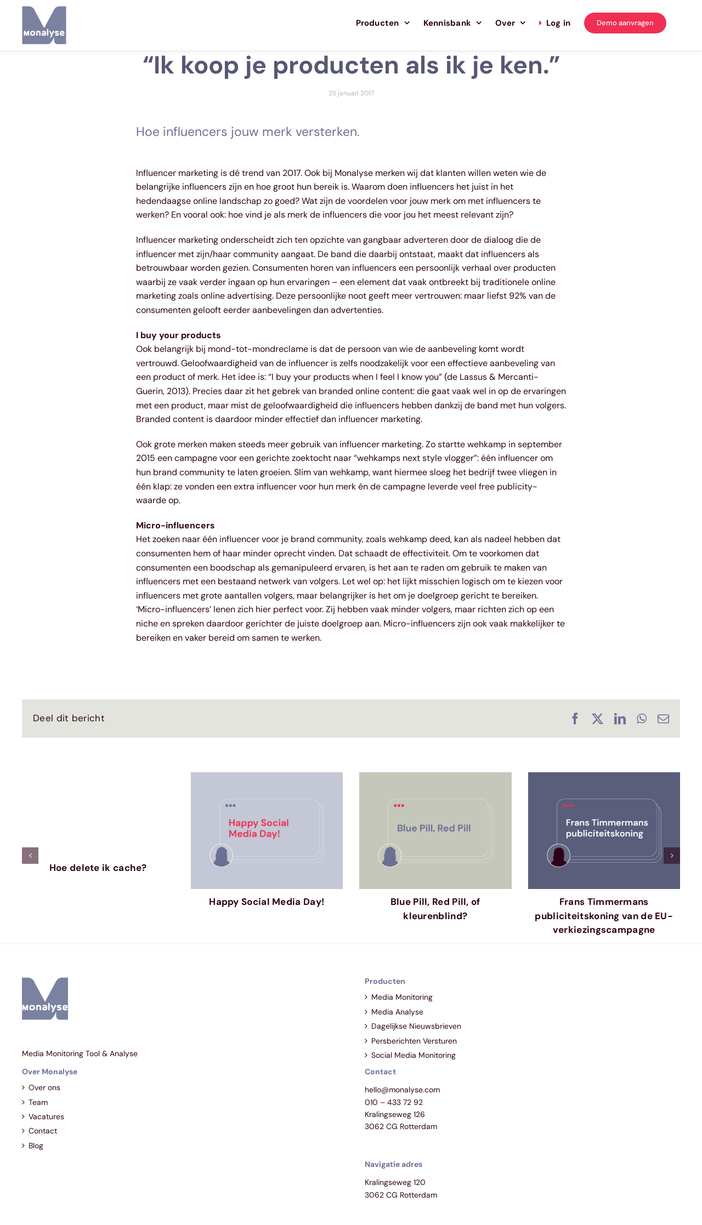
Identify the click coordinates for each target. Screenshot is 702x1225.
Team (38, 1102)
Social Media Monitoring (413, 1055)
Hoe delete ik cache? (98, 868)
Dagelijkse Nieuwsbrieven (416, 1026)
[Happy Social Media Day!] (267, 778)
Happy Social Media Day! (266, 902)
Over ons (44, 1087)
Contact (43, 1131)
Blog (36, 1145)
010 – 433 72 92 (394, 1102)
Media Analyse (397, 1012)
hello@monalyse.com (402, 1090)
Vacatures (46, 1116)
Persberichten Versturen (414, 1041)
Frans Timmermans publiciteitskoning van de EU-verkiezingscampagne (604, 916)
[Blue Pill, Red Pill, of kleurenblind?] (435, 778)
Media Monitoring (402, 997)
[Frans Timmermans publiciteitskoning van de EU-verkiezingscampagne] (604, 778)
